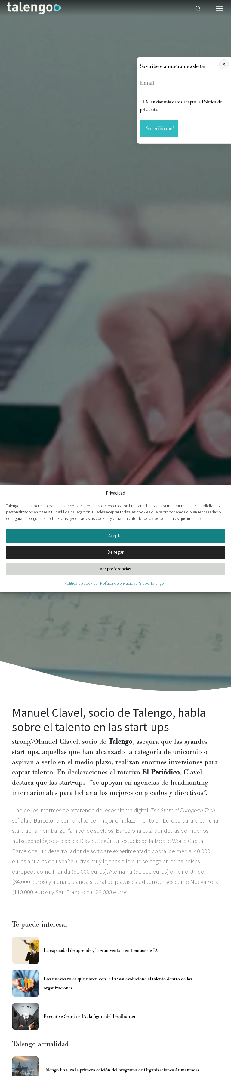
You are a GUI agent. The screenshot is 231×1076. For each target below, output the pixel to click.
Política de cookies (80, 583)
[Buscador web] (198, 8)
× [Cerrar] (224, 64)
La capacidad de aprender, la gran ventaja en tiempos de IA (101, 950)
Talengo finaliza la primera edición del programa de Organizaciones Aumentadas (121, 1070)
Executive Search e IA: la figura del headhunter (90, 1016)
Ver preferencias (115, 569)
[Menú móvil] (219, 8)
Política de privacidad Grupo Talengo (132, 583)
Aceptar (115, 535)
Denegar (115, 552)
